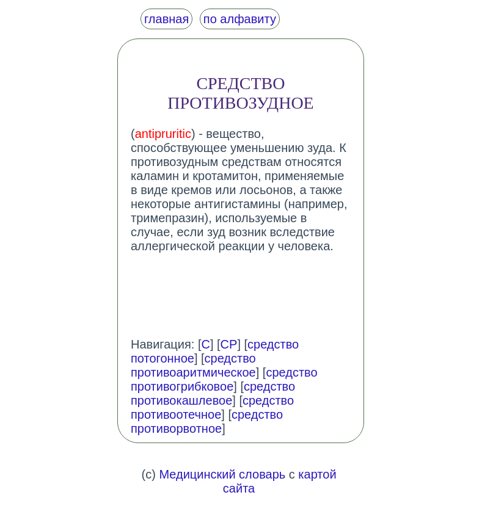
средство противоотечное (212, 407)
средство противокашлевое (213, 393)
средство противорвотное (207, 421)
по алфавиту (239, 19)
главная (166, 19)
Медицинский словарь (222, 474)
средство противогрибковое (224, 379)
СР (229, 344)
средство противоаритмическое (193, 365)
